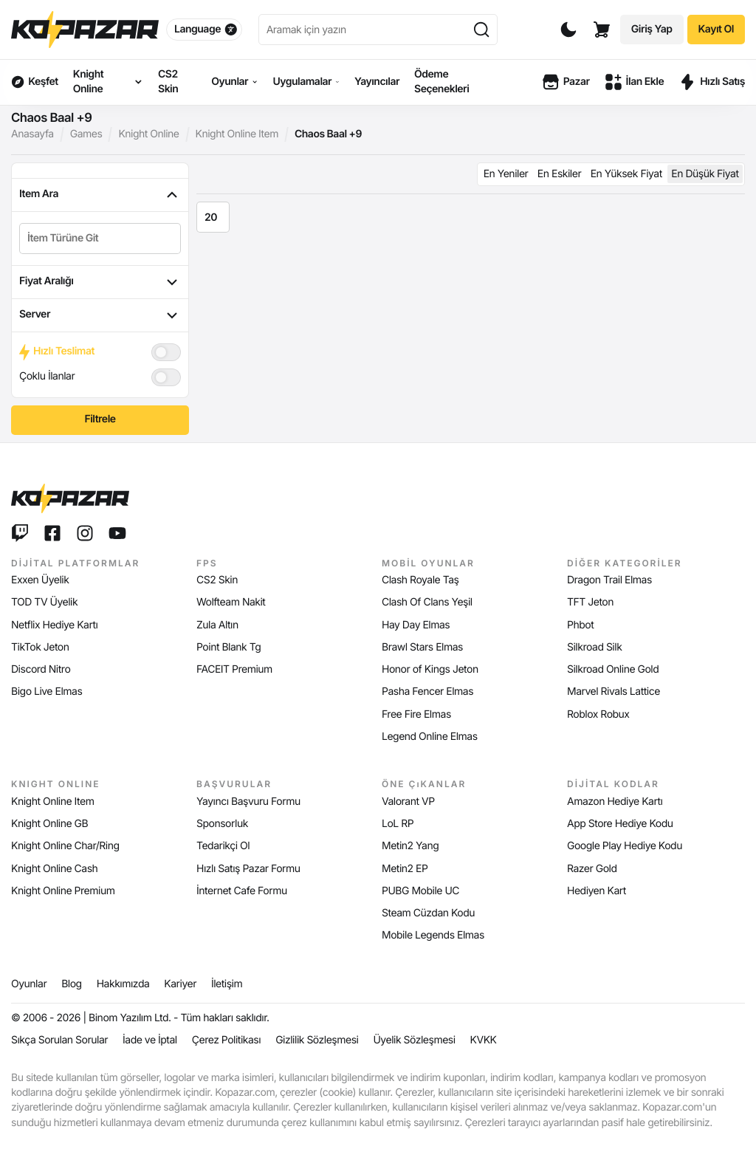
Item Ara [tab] (100, 195)
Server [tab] (100, 315)
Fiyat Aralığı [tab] (100, 282)
